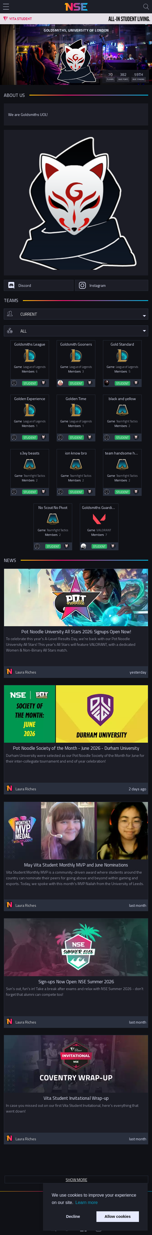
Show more (76, 1179)
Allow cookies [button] (118, 1216)
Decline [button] (73, 1216)
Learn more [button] (86, 1202)
